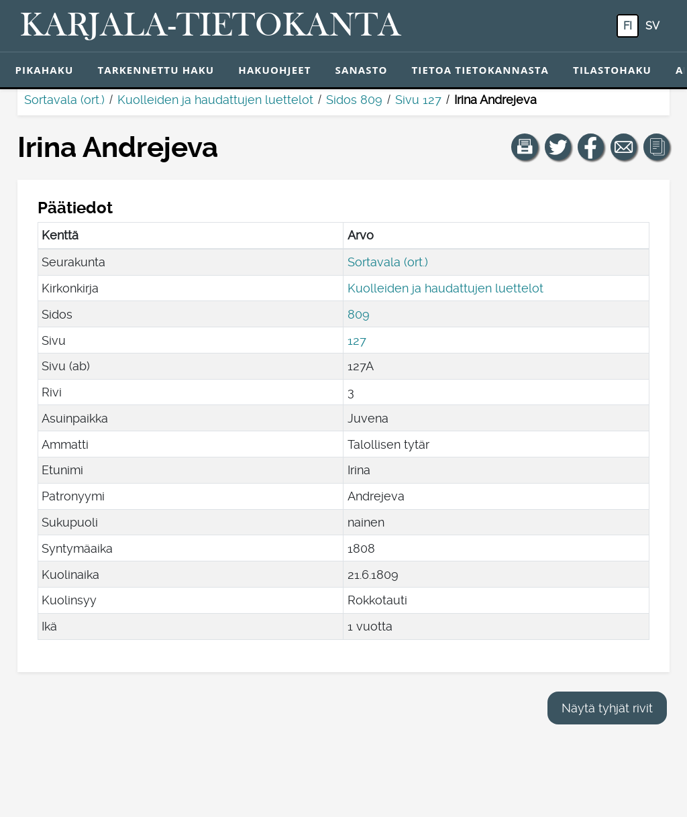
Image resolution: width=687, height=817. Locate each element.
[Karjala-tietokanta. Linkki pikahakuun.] (210, 26)
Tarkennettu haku (155, 69)
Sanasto (361, 69)
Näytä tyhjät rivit (607, 708)
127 (357, 340)
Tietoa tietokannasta (480, 69)
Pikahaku (44, 69)
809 (359, 314)
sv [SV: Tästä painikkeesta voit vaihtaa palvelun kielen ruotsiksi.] (652, 25)
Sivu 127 (418, 100)
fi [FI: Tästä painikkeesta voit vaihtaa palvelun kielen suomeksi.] (627, 25)
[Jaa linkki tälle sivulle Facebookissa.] (591, 146)
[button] (524, 146)
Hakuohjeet (274, 69)
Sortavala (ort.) (64, 100)
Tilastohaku (612, 69)
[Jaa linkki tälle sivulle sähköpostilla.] (624, 146)
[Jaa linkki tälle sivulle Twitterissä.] (558, 146)
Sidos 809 (354, 100)
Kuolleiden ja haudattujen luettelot (215, 100)
